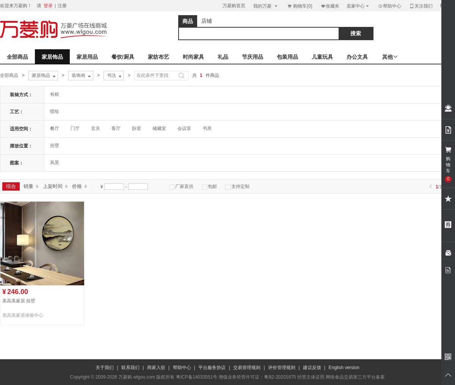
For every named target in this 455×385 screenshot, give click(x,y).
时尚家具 (193, 57)
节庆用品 (252, 57)
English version (344, 367)
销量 (31, 186)
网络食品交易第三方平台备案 (355, 377)
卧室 (136, 128)
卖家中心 (358, 6)
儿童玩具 (322, 57)
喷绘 (54, 111)
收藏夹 (329, 6)
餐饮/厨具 (122, 57)
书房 (207, 128)
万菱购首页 (234, 5)
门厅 (75, 128)
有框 (54, 94)
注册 (62, 5)
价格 (80, 186)
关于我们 (105, 367)
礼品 (223, 57)
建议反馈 (312, 367)
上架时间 (55, 186)
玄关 (95, 128)
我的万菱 (266, 6)
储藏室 (159, 128)
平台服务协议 (212, 367)
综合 (11, 186)
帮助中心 (389, 6)
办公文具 (357, 57)
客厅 (116, 128)
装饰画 (82, 76)
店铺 (206, 21)
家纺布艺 (158, 57)
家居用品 (87, 57)
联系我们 (130, 367)
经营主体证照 (311, 377)
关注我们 (421, 6)
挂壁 (54, 145)
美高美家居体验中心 (22, 315)
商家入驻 (156, 367)
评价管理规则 (281, 367)
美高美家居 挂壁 (18, 301)
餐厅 (54, 128)
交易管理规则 (246, 367)
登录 (48, 5)
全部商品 (17, 57)
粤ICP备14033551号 (196, 377)
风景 (54, 162)
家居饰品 (52, 57)
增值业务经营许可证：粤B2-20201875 (257, 377)
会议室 (184, 128)
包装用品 (287, 57)
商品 (187, 21)
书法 (115, 76)
